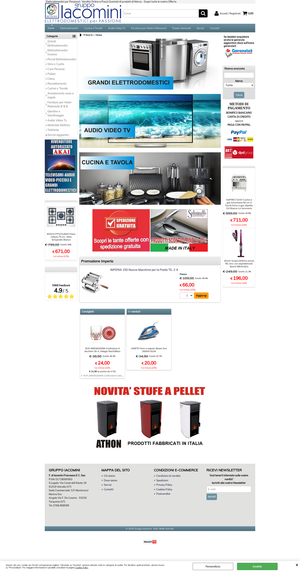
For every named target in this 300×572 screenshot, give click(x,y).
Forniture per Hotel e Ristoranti (148, 28)
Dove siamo (110, 481)
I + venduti (134, 312)
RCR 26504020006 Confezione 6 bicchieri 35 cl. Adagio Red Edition (102, 351)
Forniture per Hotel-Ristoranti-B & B (59, 105)
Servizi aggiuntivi (58, 136)
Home (51, 28)
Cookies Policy (81, 567)
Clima (51, 80)
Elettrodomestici (69, 28)
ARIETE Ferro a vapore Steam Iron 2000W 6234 (149, 351)
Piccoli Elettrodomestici (61, 60)
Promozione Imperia (97, 262)
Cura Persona (56, 70)
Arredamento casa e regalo (60, 96)
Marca (239, 82)
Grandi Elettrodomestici (57, 44)
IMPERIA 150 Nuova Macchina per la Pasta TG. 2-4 (144, 271)
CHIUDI (297, 565)
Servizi (200, 28)
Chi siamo (109, 477)
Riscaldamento (56, 85)
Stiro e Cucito (55, 65)
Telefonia (53, 131)
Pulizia (51, 75)
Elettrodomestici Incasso (57, 53)
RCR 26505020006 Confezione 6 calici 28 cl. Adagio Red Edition (115, 377)
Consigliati (88, 312)
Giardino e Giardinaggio (55, 114)
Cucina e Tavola (93, 28)
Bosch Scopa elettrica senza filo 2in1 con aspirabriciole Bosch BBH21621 (239, 265)
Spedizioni (162, 481)
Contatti (214, 28)
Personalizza (212, 566)
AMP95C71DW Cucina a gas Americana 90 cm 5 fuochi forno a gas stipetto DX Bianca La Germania (239, 205)
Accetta (257, 566)
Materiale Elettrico (58, 126)
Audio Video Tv (116, 28)
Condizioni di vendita (168, 477)
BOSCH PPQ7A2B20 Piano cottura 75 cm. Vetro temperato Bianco (61, 238)
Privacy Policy (164, 486)
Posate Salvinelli (181, 28)
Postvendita (163, 495)
